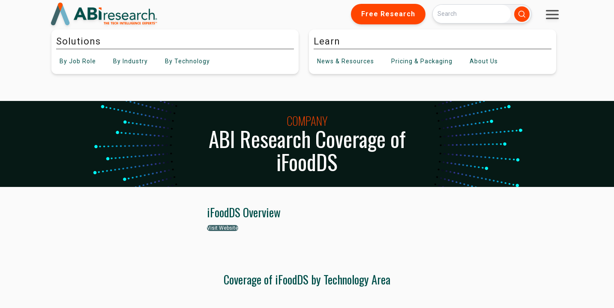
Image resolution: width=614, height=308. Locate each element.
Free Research (388, 14)
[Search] (472, 14)
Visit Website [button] (222, 228)
